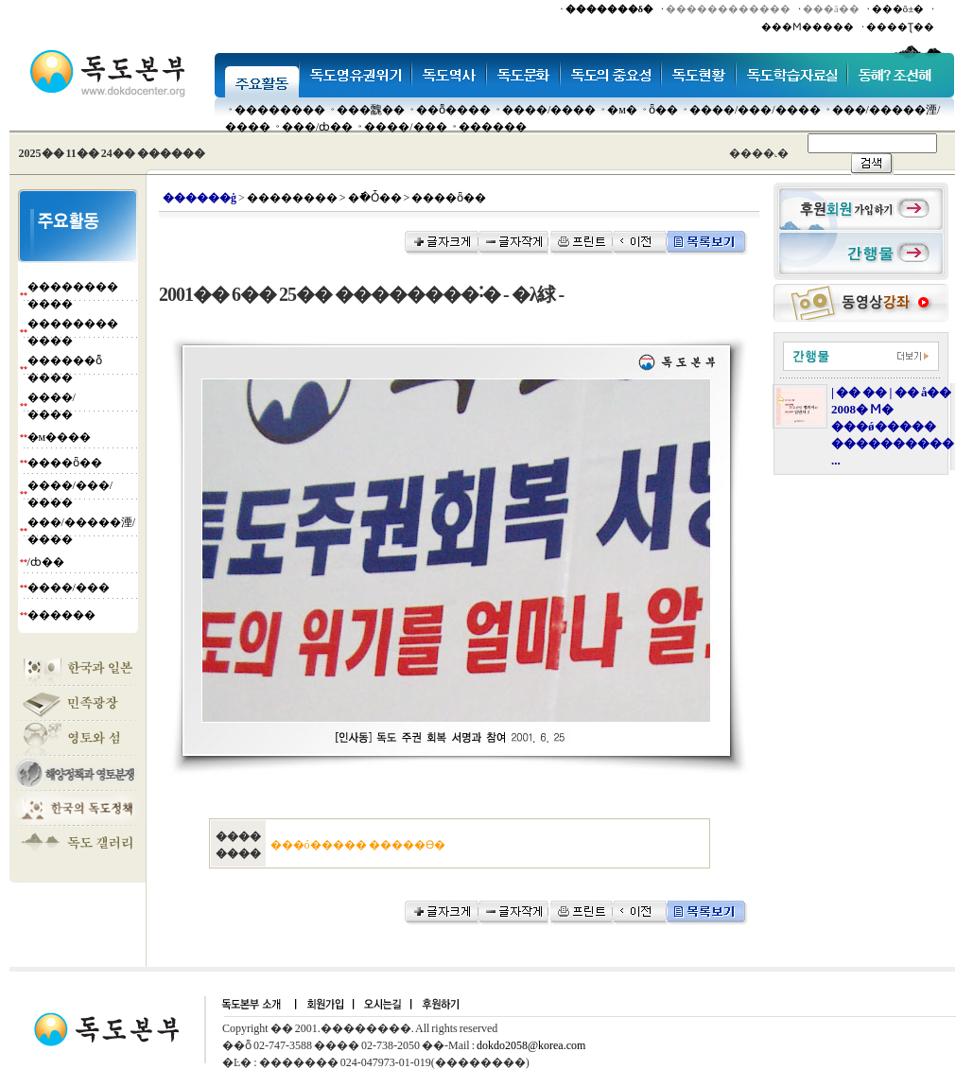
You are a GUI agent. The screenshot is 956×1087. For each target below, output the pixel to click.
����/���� (549, 109)
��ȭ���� (453, 109)
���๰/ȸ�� (317, 126)
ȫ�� (663, 109)
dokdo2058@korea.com (531, 1045)
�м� (622, 109)
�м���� (59, 437)
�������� (280, 109)
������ (493, 126)
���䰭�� (371, 109)
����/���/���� (755, 109)
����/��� (405, 126)
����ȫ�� (64, 462)
